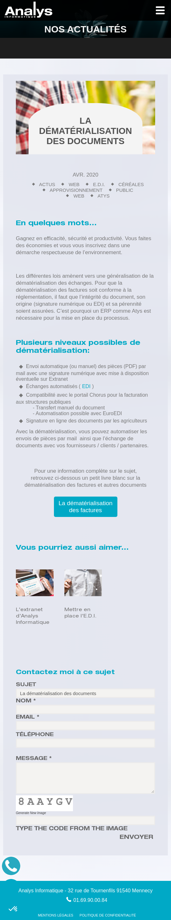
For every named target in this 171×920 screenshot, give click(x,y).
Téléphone (35, 735)
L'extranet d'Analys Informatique (32, 616)
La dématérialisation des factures (85, 506)
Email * (27, 717)
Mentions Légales (55, 915)
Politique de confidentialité (108, 915)
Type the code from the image (72, 829)
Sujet (26, 685)
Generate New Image (31, 813)
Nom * (26, 701)
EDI (86, 386)
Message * (34, 759)
